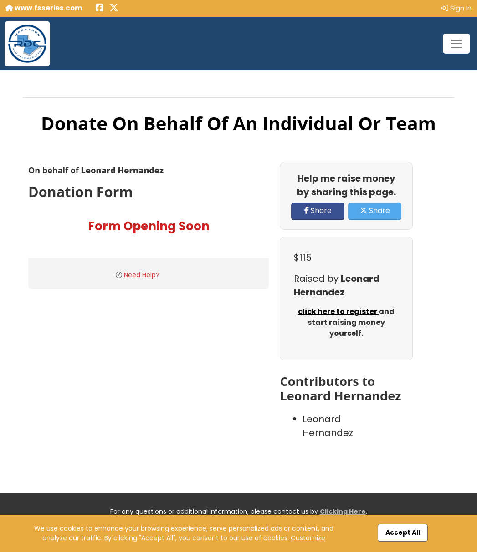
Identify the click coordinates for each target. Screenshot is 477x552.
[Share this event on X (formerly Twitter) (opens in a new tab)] (113, 8)
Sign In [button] (456, 8)
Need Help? (141, 274)
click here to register (338, 311)
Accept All (402, 532)
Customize (308, 537)
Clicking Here (343, 511)
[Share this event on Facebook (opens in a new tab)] (100, 8)
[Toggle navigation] (456, 44)
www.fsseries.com (43, 8)
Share (318, 210)
